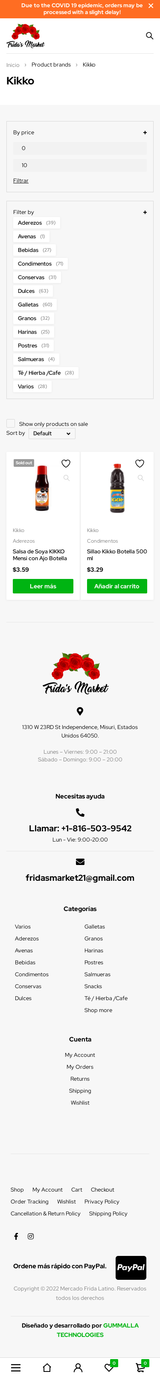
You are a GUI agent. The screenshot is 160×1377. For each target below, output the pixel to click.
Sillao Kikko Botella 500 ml (117, 555)
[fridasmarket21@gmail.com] (80, 862)
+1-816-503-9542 (96, 828)
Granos (33, 318)
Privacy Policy (101, 1201)
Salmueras (36, 359)
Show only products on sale (53, 424)
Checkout (102, 1189)
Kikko (18, 530)
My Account (47, 1189)
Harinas (33, 332)
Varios (32, 386)
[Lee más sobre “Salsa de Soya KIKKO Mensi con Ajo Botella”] (43, 586)
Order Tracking (30, 1201)
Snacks (93, 986)
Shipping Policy (108, 1213)
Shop (17, 1189)
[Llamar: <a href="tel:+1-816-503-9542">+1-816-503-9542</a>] (80, 812)
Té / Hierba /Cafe (46, 372)
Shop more (98, 1010)
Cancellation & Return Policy (46, 1213)
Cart (76, 1189)
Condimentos (40, 263)
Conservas (37, 277)
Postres (33, 345)
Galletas (35, 304)
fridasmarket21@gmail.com (80, 877)
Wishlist (66, 1201)
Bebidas (34, 250)
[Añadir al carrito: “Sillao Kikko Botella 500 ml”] (117, 586)
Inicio (13, 65)
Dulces (33, 291)
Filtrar (21, 180)
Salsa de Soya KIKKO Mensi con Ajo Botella (40, 555)
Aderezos (36, 222)
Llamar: (45, 828)
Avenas (31, 236)
